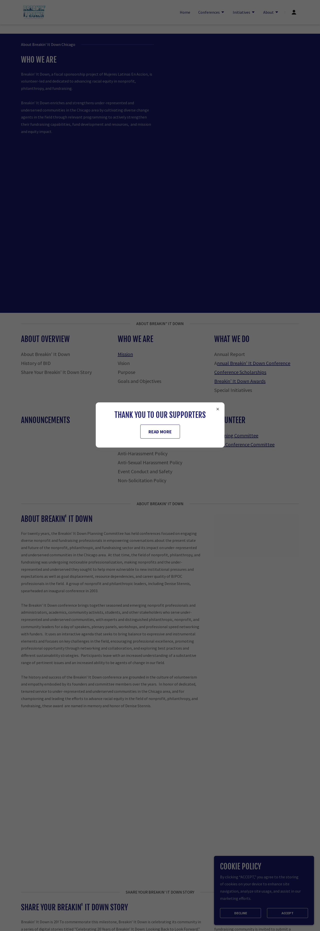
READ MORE (160, 432)
